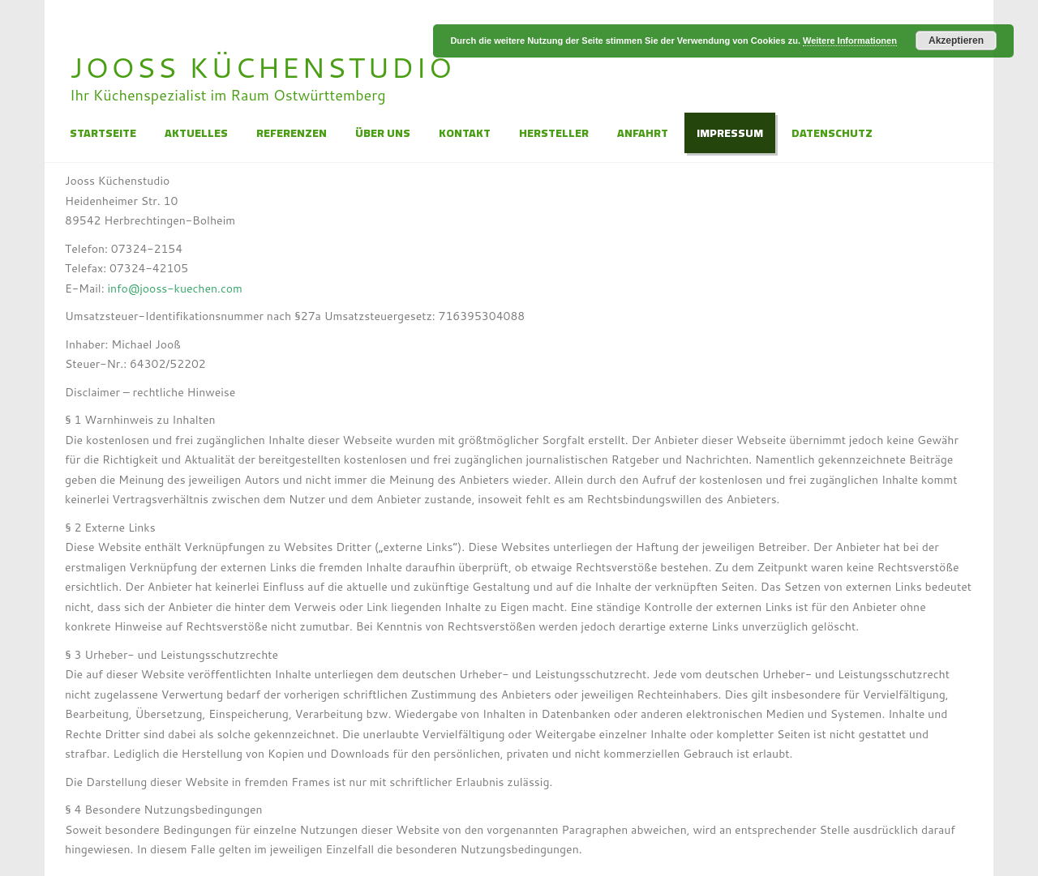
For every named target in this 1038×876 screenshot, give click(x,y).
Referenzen (291, 132)
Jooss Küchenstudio (262, 67)
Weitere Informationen (850, 40)
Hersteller (554, 132)
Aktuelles (196, 132)
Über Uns (382, 132)
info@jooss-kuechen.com (174, 288)
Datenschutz (832, 132)
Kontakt (465, 132)
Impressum (730, 132)
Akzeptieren (956, 40)
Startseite (103, 132)
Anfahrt (642, 132)
